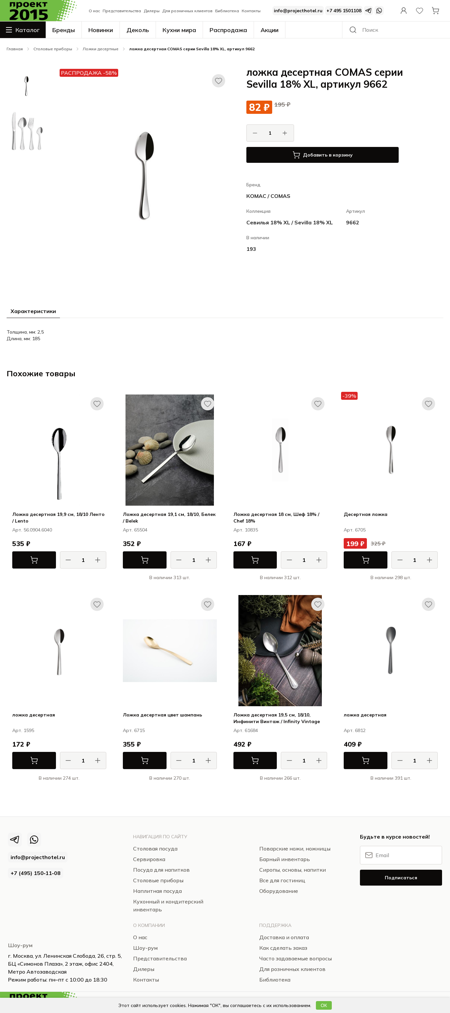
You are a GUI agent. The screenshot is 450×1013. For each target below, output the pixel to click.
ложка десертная (33, 715)
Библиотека (227, 10)
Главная (15, 48)
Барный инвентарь (284, 859)
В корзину (25, 560)
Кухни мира (179, 30)
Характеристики (33, 311)
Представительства (122, 10)
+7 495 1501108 (343, 11)
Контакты (251, 10)
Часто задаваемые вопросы (295, 958)
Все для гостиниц (282, 880)
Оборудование (278, 891)
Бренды (63, 30)
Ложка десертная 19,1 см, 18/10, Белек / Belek (169, 517)
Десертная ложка (365, 514)
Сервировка (149, 859)
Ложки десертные (101, 48)
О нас (94, 10)
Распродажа (228, 30)
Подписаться (401, 878)
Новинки (100, 30)
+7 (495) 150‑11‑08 (36, 873)
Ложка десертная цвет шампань (162, 715)
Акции (269, 30)
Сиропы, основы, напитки (292, 869)
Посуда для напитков (161, 869)
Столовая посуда (155, 848)
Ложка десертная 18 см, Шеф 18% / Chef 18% (276, 517)
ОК (324, 1005)
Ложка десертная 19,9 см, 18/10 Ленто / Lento (58, 517)
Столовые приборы (52, 48)
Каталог (23, 30)
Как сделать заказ (283, 947)
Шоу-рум (20, 945)
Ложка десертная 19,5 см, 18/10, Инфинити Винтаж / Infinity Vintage (276, 718)
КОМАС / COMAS (268, 196)
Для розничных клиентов (187, 10)
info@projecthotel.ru (298, 11)
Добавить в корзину (322, 155)
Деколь (137, 30)
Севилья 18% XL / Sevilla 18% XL (289, 222)
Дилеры (152, 10)
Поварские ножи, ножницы (294, 848)
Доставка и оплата (284, 937)
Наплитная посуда (157, 891)
